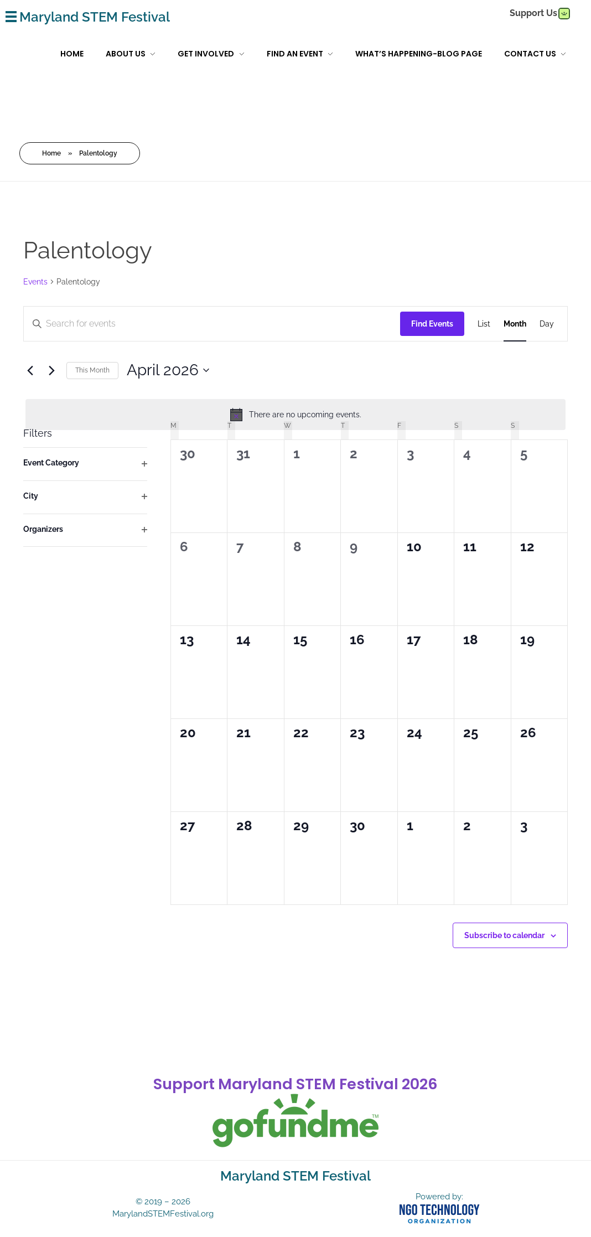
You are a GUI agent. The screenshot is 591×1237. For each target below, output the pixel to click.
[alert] (295, 414)
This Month (92, 370)
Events (35, 281)
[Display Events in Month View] (515, 323)
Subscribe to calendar (504, 934)
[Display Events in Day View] (547, 323)
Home (51, 153)
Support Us (533, 13)
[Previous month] (30, 370)
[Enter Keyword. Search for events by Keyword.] (134, 323)
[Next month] (51, 370)
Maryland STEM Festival (94, 17)
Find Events (432, 323)
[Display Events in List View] (484, 323)
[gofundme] (563, 13)
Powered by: (439, 1196)
